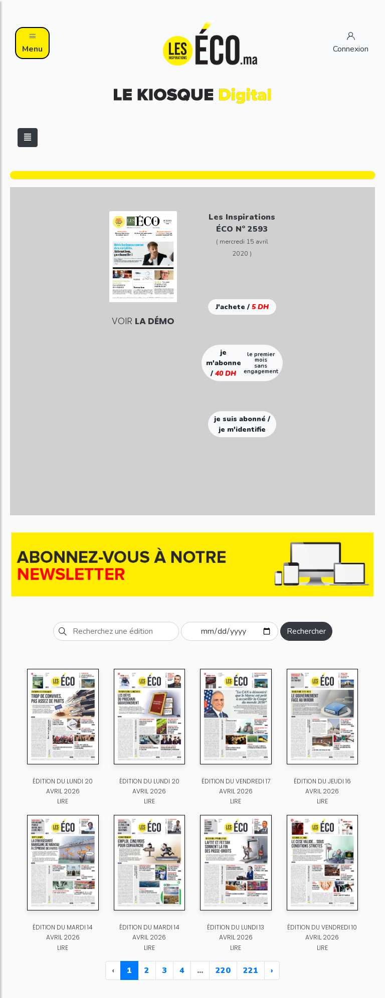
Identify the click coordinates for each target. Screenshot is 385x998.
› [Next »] (272, 970)
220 (223, 970)
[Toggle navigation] (28, 137)
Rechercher (306, 631)
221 (250, 970)
